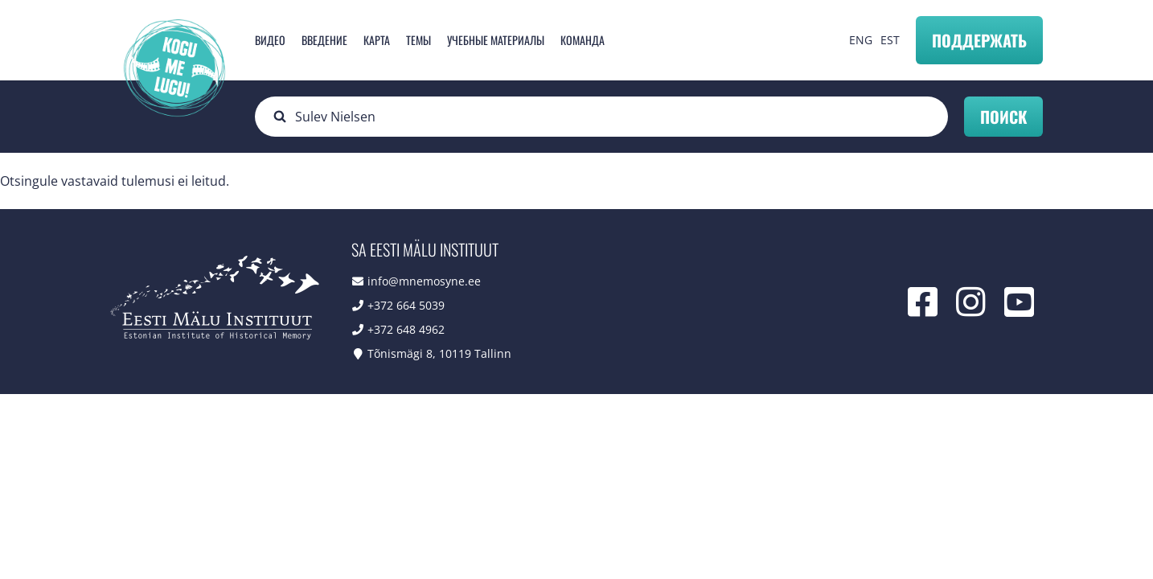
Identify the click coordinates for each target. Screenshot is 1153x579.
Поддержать (979, 40)
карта (376, 39)
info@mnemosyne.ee (424, 281)
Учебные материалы (495, 39)
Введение (324, 39)
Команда (582, 39)
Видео (270, 39)
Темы (418, 39)
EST (890, 39)
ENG (860, 39)
